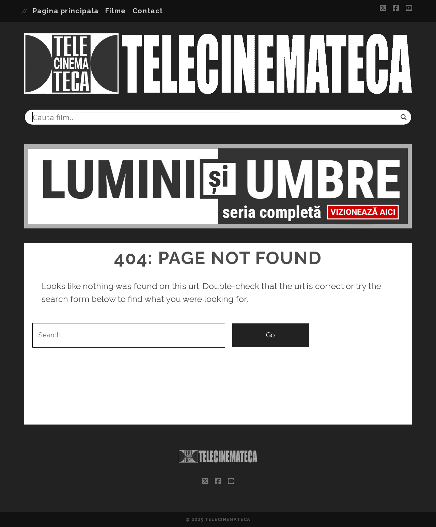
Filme (115, 11)
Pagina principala (66, 11)
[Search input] (137, 117)
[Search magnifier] (403, 117)
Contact (148, 11)
